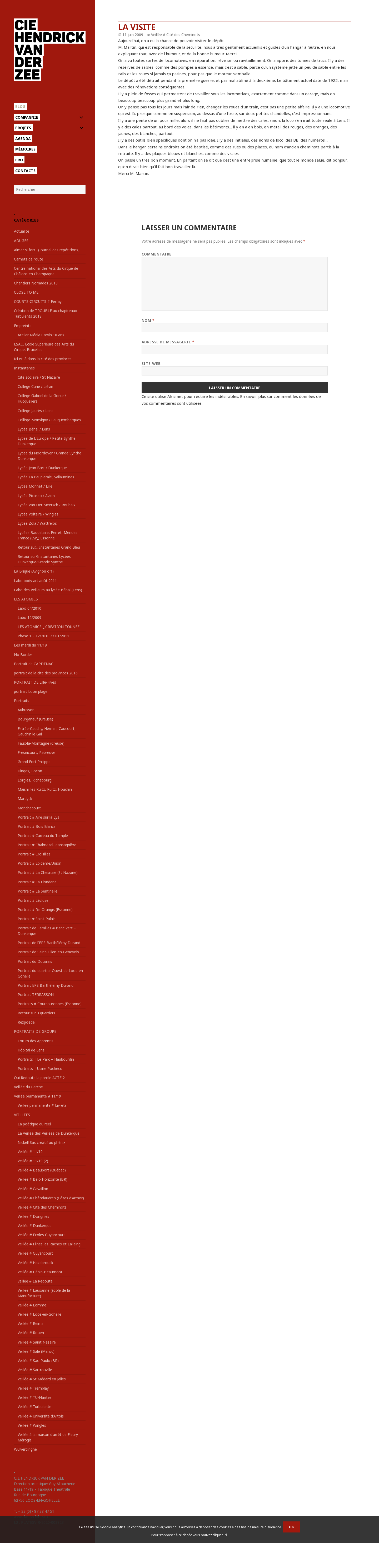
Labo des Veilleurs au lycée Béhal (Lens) (48, 589)
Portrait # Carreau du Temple (43, 835)
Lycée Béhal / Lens (34, 429)
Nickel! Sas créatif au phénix (41, 1142)
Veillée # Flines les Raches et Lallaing (49, 1243)
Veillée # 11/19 (30, 1151)
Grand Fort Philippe (34, 761)
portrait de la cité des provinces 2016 (46, 672)
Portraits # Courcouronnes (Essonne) (50, 1003)
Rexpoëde (26, 1022)
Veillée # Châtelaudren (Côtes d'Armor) (51, 1197)
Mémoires (25, 149)
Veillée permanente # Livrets (42, 1105)
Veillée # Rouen (31, 1332)
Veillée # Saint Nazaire (37, 1342)
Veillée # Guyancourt (35, 1253)
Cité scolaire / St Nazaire (39, 377)
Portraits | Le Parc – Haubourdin (46, 1059)
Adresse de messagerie (168, 341)
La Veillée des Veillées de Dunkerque (48, 1133)
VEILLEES (22, 1114)
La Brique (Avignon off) (34, 571)
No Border (23, 654)
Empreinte (23, 325)
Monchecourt (29, 807)
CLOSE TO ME (26, 292)
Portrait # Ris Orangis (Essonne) (45, 909)
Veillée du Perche (28, 1086)
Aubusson (26, 709)
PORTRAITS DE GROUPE (35, 1031)
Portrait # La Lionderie (37, 881)
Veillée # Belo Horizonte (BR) (42, 1179)
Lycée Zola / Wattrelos (37, 523)
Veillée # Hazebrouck (35, 1262)
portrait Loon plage (30, 691)
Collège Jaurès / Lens (35, 410)
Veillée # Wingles (32, 1425)
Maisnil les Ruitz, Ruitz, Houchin (45, 789)
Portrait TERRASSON (36, 994)
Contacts (25, 170)
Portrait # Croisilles (34, 853)
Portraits (21, 700)
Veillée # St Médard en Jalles (42, 1378)
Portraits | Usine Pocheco (40, 1068)
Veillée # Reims (30, 1323)
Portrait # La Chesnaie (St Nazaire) (48, 872)
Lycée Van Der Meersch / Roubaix (46, 504)
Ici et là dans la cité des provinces (43, 358)
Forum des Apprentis (35, 1040)
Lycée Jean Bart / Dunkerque (42, 467)
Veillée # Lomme (32, 1304)
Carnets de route (28, 259)
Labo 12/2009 (29, 617)
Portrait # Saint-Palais (37, 918)
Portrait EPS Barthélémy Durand (45, 985)
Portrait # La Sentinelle (37, 891)
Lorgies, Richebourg (35, 780)
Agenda (23, 138)
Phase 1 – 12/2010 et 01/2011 (43, 635)
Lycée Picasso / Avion (36, 495)
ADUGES (21, 240)
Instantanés (24, 367)
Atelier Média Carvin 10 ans (41, 334)
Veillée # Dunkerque (35, 1225)
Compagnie (26, 117)
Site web (151, 363)
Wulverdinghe (25, 1449)
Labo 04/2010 (29, 608)
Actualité (21, 231)
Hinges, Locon (30, 770)
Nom (148, 320)
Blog (20, 106)
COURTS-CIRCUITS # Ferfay (38, 301)
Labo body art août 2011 (35, 580)
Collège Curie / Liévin (35, 386)
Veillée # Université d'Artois (41, 1416)
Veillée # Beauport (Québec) (42, 1170)
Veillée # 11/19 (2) (33, 1160)
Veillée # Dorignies (33, 1216)
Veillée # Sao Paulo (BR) (38, 1360)
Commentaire (157, 254)
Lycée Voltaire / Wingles (38, 514)
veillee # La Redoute (35, 1281)
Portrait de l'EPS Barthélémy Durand (49, 942)
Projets (23, 127)
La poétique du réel (34, 1123)
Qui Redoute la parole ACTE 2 (39, 1077)
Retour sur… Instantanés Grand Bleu (49, 547)
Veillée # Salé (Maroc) (36, 1351)
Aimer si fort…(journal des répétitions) (46, 249)
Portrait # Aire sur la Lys (38, 817)
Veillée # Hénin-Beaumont (40, 1271)
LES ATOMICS (26, 599)
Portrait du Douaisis (35, 961)
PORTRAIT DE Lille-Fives (35, 682)
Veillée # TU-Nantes (35, 1397)
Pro (19, 159)
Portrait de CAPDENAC (33, 663)
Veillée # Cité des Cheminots (42, 1207)
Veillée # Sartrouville (35, 1369)
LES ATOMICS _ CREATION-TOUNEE (48, 626)
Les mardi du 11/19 (30, 645)
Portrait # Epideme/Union (39, 863)
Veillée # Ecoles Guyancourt (41, 1234)
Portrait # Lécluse (33, 900)
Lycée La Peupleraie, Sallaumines (46, 476)
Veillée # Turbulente (34, 1406)
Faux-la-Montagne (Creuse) (41, 743)
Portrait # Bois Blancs (37, 826)
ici (225, 1535)
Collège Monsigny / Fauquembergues (49, 419)
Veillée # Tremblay (33, 1388)
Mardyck (25, 798)
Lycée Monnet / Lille (35, 486)
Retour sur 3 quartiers (36, 1012)
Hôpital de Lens (31, 1050)
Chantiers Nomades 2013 (36, 282)
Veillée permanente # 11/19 (37, 1096)
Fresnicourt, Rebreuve (36, 752)
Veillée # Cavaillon (33, 1188)
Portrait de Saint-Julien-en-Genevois (48, 951)
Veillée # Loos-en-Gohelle (39, 1314)
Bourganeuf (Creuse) (35, 719)
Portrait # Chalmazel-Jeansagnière (47, 844)
